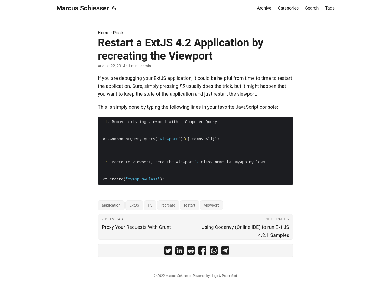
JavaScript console (256, 107)
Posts (118, 32)
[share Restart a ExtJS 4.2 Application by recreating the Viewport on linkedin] (179, 251)
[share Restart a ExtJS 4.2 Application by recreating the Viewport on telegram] (225, 251)
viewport (246, 94)
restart (189, 205)
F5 (150, 205)
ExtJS (134, 205)
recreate (168, 205)
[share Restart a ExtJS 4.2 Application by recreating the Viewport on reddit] (191, 251)
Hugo (214, 276)
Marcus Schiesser (82, 8)
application (111, 205)
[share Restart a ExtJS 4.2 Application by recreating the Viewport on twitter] (168, 251)
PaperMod (229, 276)
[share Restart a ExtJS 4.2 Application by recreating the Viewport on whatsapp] (214, 251)
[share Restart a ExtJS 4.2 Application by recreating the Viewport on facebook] (202, 251)
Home (103, 32)
